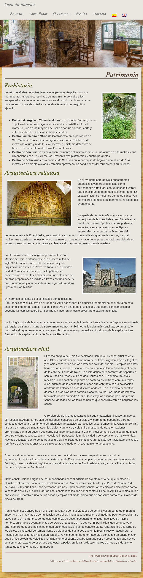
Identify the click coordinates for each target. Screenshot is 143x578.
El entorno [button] (61, 14)
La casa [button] (17, 14)
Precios (81, 14)
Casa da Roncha (19, 4)
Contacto (99, 14)
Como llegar (38, 14)
